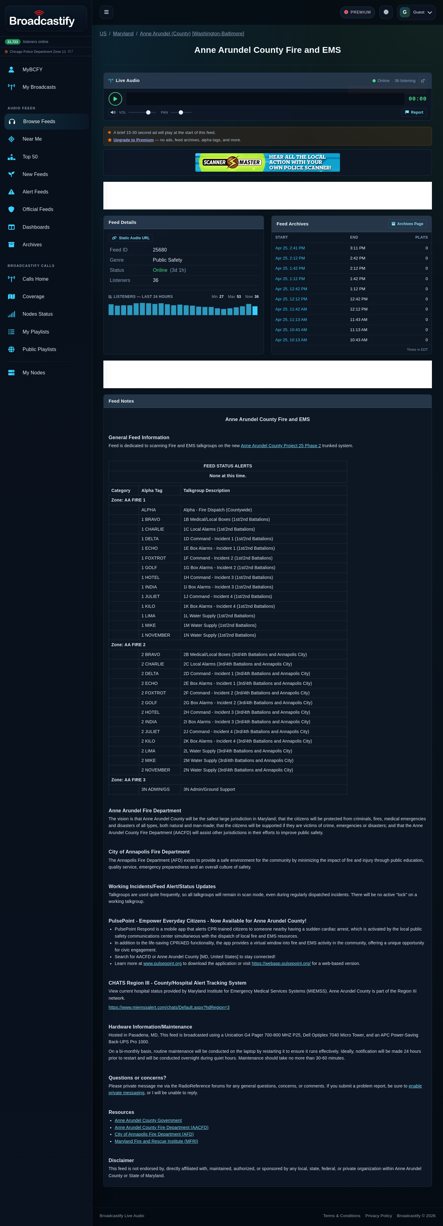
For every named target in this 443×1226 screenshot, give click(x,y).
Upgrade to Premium (134, 140)
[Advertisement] (267, 195)
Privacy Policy (378, 1215)
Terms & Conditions (342, 1215)
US (103, 33)
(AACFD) (199, 1127)
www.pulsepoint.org (162, 963)
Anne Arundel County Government (148, 1120)
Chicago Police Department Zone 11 (38, 51)
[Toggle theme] (386, 12)
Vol (122, 112)
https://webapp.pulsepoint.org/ (281, 963)
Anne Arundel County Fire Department (152, 1127)
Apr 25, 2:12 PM (290, 258)
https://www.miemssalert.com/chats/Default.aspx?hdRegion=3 (169, 1007)
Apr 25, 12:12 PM (291, 299)
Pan (164, 112)
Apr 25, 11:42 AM (291, 309)
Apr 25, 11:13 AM (291, 319)
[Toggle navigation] (106, 12)
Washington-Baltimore (218, 33)
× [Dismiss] (422, 91)
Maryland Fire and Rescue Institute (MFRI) (156, 1141)
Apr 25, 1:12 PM (290, 278)
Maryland (123, 33)
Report (414, 112)
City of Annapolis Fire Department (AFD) (154, 1134)
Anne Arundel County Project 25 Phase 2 (281, 445)
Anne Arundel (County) (165, 33)
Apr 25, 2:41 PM (290, 248)
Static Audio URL (131, 238)
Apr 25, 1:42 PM (290, 268)
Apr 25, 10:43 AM (291, 329)
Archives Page (407, 224)
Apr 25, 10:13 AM (291, 340)
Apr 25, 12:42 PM (291, 289)
